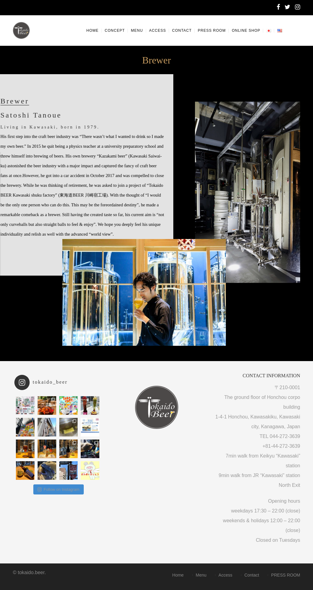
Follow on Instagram (58, 489)
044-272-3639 (285, 436)
